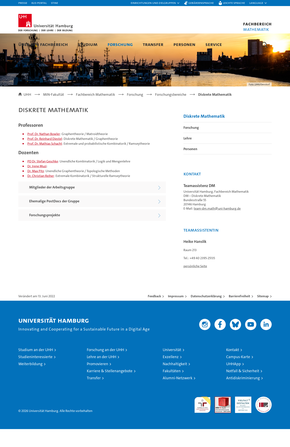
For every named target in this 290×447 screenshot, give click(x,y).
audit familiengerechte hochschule (202, 421)
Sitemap (263, 314)
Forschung (120, 44)
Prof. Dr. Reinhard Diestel (44, 157)
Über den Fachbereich (43, 44)
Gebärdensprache (201, 3)
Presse (22, 3)
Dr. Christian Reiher (40, 193)
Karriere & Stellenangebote (110, 388)
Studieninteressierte (35, 374)
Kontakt (232, 367)
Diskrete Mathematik (204, 134)
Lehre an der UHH (101, 374)
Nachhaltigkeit (175, 381)
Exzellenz (171, 374)
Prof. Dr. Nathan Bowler (43, 152)
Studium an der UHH (35, 367)
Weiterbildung (30, 381)
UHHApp (233, 381)
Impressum (176, 314)
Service (213, 44)
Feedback (154, 314)
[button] (155, 3)
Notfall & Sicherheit (242, 388)
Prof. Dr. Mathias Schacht (44, 161)
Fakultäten (172, 388)
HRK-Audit (242, 417)
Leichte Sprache (234, 3)
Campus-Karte (238, 374)
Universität (172, 367)
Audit (218, 417)
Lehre (187, 156)
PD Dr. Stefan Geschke (42, 179)
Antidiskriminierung (243, 395)
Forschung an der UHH (105, 367)
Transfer (153, 44)
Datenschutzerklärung (206, 314)
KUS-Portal (39, 3)
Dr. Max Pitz (35, 189)
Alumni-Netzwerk (177, 395)
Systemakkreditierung (263, 417)
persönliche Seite (195, 284)
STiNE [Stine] (54, 3)
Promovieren (97, 381)
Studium (87, 44)
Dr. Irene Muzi (37, 184)
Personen (184, 44)
